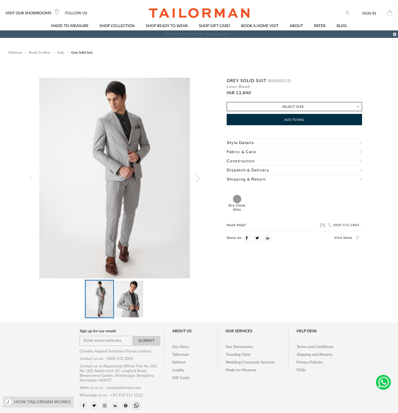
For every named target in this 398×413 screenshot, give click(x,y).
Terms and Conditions (315, 347)
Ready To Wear (40, 52)
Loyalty (178, 370)
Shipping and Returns (314, 354)
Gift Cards (180, 378)
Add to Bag (294, 119)
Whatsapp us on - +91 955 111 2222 (111, 395)
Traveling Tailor (238, 354)
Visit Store (346, 238)
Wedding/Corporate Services (250, 362)
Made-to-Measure (241, 370)
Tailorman (15, 52)
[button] (99, 299)
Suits (60, 52)
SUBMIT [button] (146, 341)
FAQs (301, 370)
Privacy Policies (310, 362)
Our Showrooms (239, 347)
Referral (178, 362)
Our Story (180, 347)
